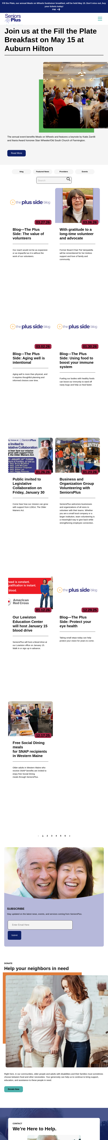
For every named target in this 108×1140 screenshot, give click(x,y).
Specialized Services (83, 1094)
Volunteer (9, 1109)
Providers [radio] (63, 172)
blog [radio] (21, 172)
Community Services (83, 1076)
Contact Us (21, 1025)
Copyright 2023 (52, 1135)
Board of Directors (47, 1076)
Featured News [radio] (42, 172)
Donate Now (13, 905)
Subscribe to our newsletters (55, 1099)
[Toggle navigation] (100, 19)
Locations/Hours (12, 1119)
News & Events (11, 1098)
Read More (16, 153)
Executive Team (46, 1072)
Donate (7, 1114)
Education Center (82, 1081)
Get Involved (44, 1085)
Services (78, 1067)
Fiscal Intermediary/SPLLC (86, 1085)
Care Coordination (82, 1072)
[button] (47, 652)
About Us (44, 1067)
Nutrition (78, 1089)
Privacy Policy (35, 1135)
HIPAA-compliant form (27, 1019)
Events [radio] (85, 172)
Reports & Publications (49, 1081)
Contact (11, 1067)
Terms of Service (71, 1135)
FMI (55, 9)
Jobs (6, 1103)
